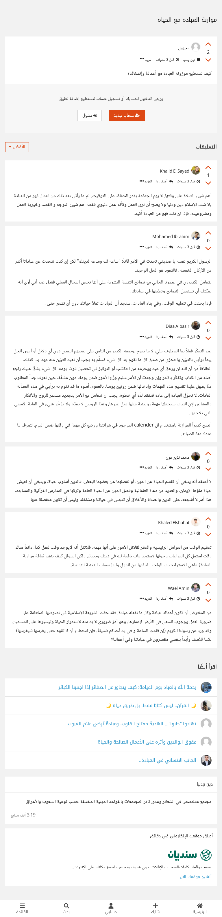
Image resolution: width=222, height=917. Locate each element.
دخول (89, 115)
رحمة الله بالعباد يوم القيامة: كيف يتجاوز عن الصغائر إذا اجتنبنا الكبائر (127, 687)
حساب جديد (127, 115)
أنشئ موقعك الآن (196, 877)
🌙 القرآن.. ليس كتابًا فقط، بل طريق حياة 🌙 (151, 705)
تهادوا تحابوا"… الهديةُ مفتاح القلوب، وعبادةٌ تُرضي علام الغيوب (132, 724)
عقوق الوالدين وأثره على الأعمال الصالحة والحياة (147, 742)
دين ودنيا (191, 60)
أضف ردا (164, 181)
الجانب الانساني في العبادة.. (167, 760)
